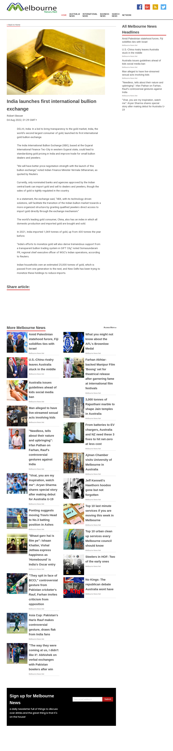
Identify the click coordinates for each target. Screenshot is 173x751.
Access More (109, 327)
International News (90, 15)
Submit (107, 699)
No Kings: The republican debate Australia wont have (99, 584)
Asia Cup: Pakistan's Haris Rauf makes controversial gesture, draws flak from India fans (43, 625)
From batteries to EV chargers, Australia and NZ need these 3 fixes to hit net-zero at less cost (99, 434)
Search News (115, 15)
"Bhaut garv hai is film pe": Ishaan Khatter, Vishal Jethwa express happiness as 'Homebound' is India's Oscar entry (42, 550)
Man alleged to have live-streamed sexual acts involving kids (43, 412)
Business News (104, 15)
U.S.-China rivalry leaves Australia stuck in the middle (42, 364)
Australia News (74, 15)
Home (64, 15)
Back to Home (13, 25)
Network (126, 15)
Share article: (18, 287)
